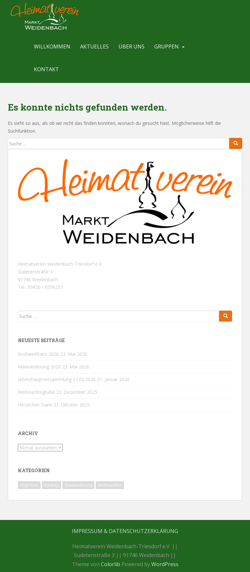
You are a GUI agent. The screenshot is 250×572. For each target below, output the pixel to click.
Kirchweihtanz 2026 (38, 354)
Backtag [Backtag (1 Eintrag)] (51, 485)
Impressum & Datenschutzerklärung (125, 531)
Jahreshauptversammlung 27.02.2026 (57, 379)
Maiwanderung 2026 (39, 367)
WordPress (164, 564)
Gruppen (166, 46)
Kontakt (46, 69)
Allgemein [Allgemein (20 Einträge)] (29, 485)
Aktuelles (94, 46)
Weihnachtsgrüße (36, 392)
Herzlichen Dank (35, 405)
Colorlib (110, 564)
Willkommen (52, 46)
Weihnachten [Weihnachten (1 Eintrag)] (110, 485)
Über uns (131, 46)
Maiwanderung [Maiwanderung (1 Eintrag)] (78, 485)
